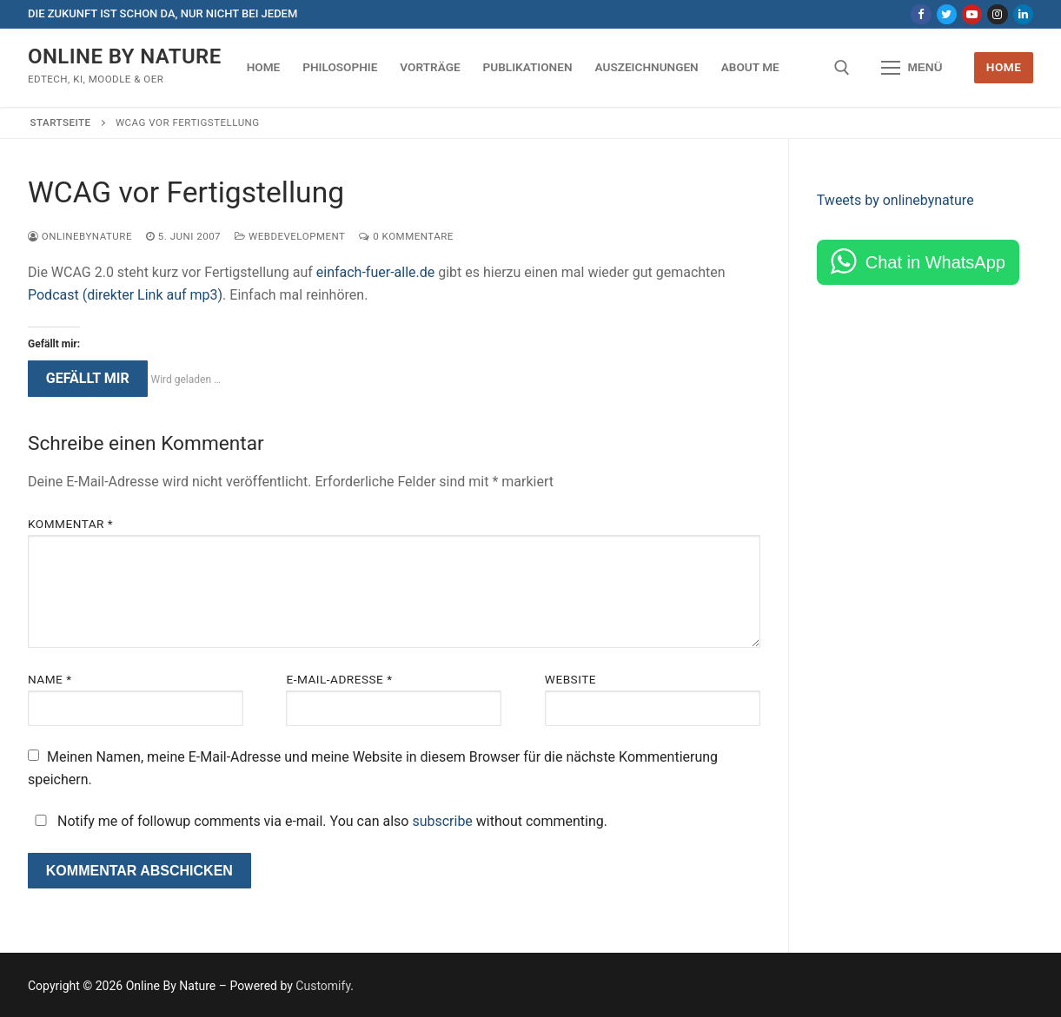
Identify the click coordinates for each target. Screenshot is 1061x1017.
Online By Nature (125, 56)
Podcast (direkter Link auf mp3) (125, 295)
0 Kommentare (406, 236)
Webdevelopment (290, 236)
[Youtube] (972, 14)
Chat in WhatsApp (935, 262)
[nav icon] (912, 68)
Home (1004, 67)
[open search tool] (842, 68)
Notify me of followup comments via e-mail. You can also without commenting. (317, 821)
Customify (322, 986)
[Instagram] (997, 14)
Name (50, 679)
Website (570, 679)
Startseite (60, 122)
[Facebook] (921, 14)
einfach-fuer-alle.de (375, 272)
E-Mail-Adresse (339, 679)
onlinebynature (80, 236)
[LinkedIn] (1023, 14)
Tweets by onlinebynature (895, 200)
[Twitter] (947, 14)
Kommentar (70, 524)
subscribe (442, 821)
